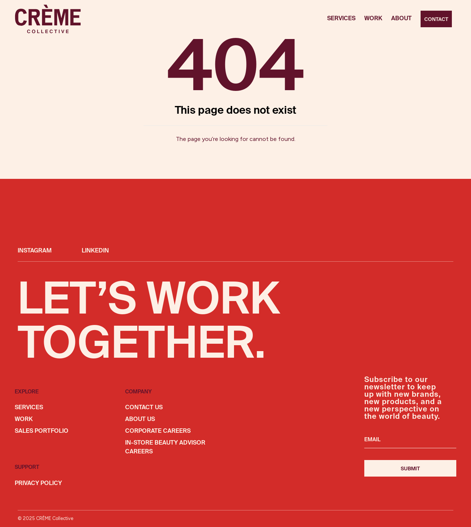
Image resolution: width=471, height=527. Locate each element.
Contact (436, 19)
